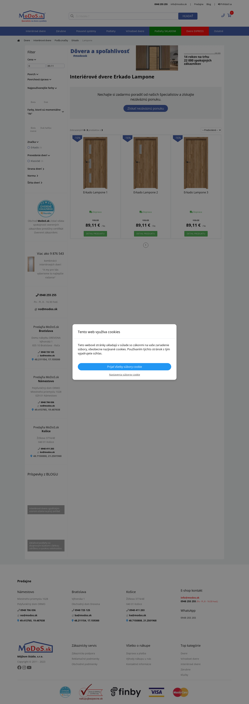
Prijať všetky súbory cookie (124, 367)
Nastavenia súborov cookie (124, 374)
